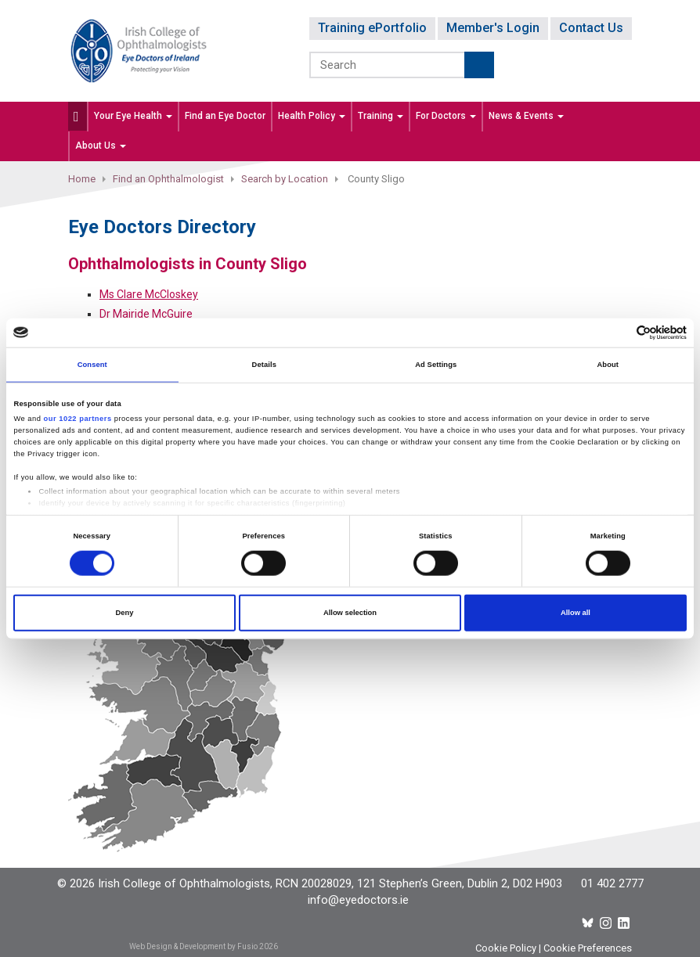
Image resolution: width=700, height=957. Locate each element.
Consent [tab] (92, 365)
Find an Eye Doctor (225, 115)
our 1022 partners (78, 419)
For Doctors (446, 115)
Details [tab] (264, 365)
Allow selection (350, 613)
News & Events (526, 115)
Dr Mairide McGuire (146, 314)
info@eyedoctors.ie (358, 900)
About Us (100, 145)
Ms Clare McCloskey (148, 294)
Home (82, 179)
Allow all (575, 613)
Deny (125, 613)
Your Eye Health (133, 115)
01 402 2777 (612, 883)
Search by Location (284, 179)
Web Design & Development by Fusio (193, 946)
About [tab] (608, 365)
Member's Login (492, 27)
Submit (479, 65)
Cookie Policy (505, 948)
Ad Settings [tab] (435, 365)
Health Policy (311, 115)
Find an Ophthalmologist (168, 179)
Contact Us (591, 27)
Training (380, 115)
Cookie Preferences (587, 948)
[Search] (388, 65)
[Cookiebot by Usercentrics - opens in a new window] (618, 333)
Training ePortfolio (372, 27)
